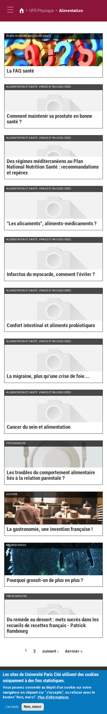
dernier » (72, 651)
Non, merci (32, 708)
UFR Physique (38, 11)
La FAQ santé (17, 71)
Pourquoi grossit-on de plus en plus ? (37, 580)
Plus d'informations (53, 698)
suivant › (51, 651)
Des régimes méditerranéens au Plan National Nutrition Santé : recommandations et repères (52, 171)
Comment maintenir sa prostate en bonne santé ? (47, 122)
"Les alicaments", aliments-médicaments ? (43, 224)
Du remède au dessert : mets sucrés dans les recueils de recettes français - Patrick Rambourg (53, 629)
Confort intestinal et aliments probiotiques (42, 326)
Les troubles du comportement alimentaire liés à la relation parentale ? (48, 476)
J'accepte (11, 708)
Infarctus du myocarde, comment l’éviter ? (42, 274)
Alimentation (62, 11)
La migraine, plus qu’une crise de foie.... (39, 376)
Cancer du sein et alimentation (32, 427)
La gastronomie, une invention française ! (41, 529)
